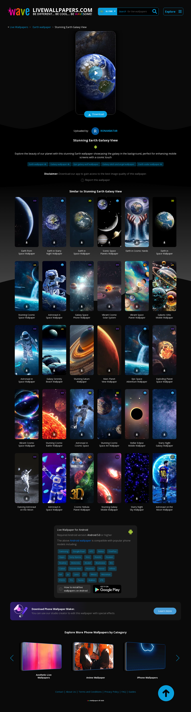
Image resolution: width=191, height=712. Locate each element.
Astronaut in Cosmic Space (82, 444)
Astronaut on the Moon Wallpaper (164, 508)
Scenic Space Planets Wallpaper (109, 252)
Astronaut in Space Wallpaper (54, 316)
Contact (59, 691)
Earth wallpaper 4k (38, 164)
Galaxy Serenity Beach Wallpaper (54, 380)
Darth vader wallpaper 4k (150, 164)
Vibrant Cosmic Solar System (109, 316)
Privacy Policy (111, 691)
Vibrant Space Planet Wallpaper (137, 316)
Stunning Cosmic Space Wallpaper (26, 316)
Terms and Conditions (90, 691)
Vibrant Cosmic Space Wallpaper (26, 444)
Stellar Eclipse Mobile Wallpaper (136, 444)
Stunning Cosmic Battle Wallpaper (54, 444)
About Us (71, 691)
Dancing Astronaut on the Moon (26, 508)
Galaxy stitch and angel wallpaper (119, 164)
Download (95, 115)
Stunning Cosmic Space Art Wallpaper (109, 444)
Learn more (165, 611)
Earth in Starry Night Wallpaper (54, 252)
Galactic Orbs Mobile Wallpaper (164, 316)
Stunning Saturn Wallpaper (82, 380)
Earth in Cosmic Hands (137, 250)
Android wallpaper (80, 540)
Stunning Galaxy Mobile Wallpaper (109, 508)
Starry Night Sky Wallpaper (137, 508)
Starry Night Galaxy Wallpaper (164, 444)
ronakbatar (104, 131)
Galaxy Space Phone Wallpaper (81, 316)
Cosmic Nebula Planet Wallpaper (81, 508)
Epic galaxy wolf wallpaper (86, 164)
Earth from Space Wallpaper (26, 252)
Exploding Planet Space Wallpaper (164, 380)
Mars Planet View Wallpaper (109, 380)
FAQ (123, 691)
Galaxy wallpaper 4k (60, 164)
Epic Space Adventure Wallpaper (137, 380)
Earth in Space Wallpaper (82, 252)
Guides (132, 691)
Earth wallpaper (42, 27)
